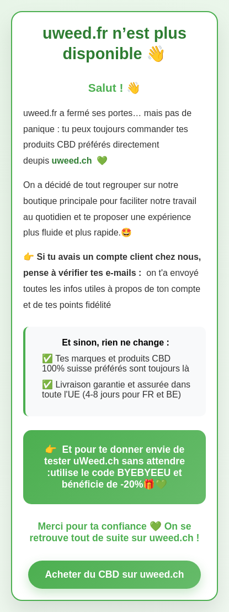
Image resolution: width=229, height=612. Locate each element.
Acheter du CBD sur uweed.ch (114, 574)
